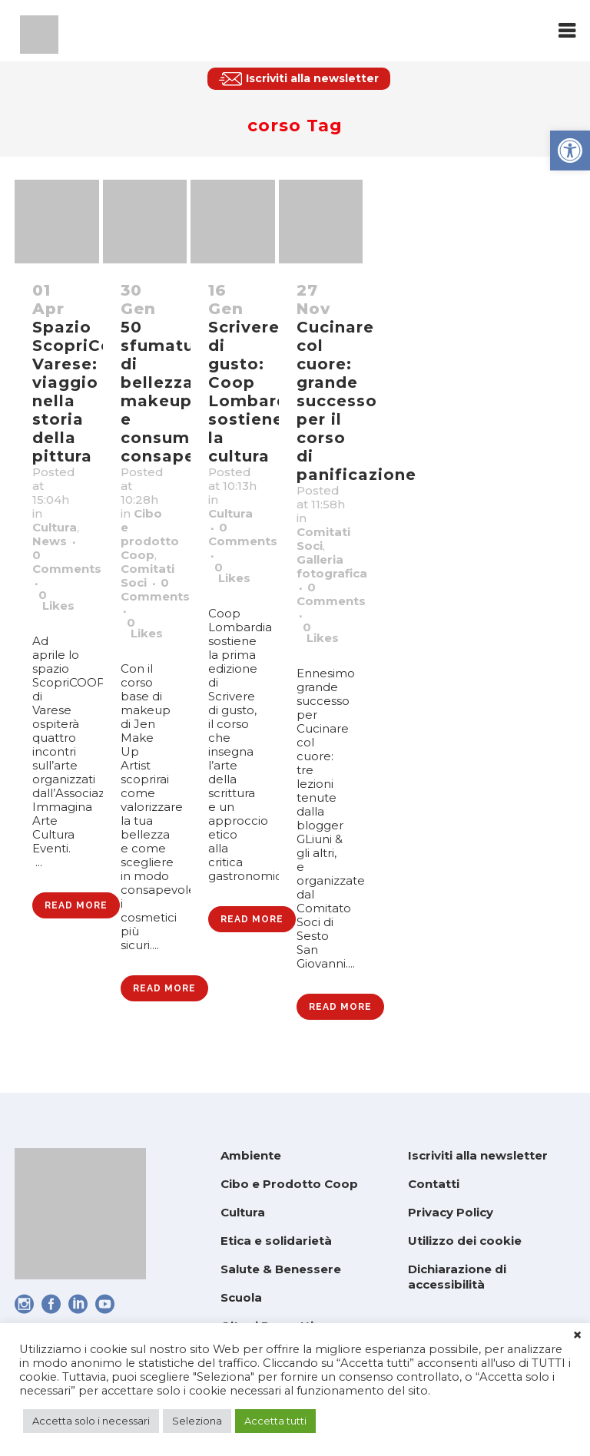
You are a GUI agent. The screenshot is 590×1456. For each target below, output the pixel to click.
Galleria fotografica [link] (332, 566)
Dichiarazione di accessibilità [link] (457, 1277)
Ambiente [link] (250, 1155)
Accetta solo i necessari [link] (91, 1421)
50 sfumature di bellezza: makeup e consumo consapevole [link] (177, 391)
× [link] (577, 1335)
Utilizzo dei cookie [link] (465, 1240)
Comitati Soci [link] (147, 575)
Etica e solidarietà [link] (276, 1240)
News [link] (49, 541)
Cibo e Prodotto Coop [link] (289, 1183)
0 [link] (56, 600)
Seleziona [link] (197, 1421)
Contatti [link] (433, 1183)
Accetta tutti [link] (275, 1421)
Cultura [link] (54, 527)
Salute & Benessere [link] (280, 1269)
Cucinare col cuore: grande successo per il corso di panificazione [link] (356, 401)
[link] (570, 150)
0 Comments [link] (66, 562)
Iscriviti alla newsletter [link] (478, 1155)
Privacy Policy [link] (450, 1212)
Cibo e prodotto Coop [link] (150, 534)
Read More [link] (76, 905)
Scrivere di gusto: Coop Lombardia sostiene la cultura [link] (256, 391)
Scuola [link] (241, 1297)
